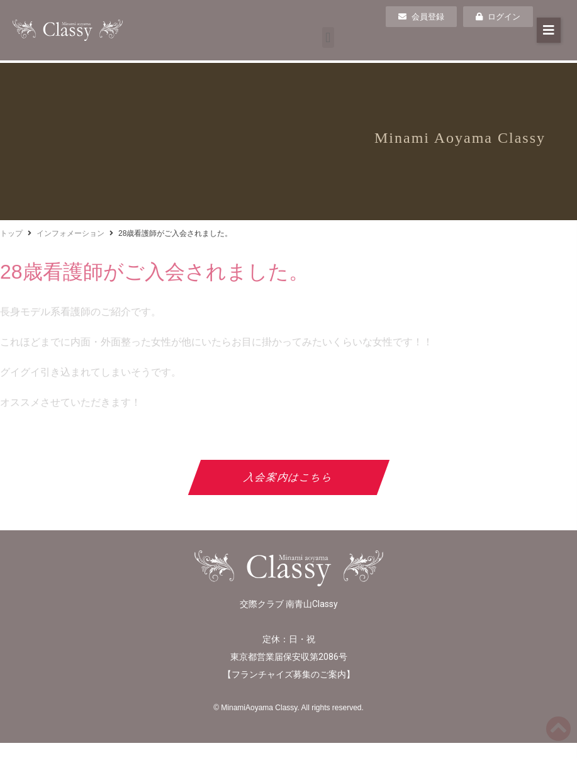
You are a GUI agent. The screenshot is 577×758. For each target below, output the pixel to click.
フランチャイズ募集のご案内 (289, 674)
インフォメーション (70, 233)
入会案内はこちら (288, 477)
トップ (11, 233)
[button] (328, 37)
